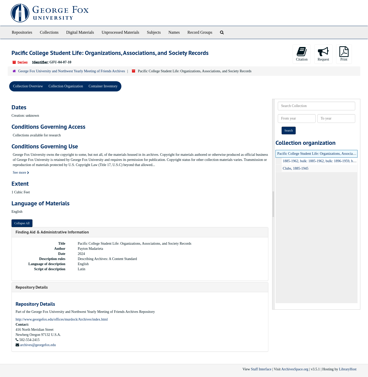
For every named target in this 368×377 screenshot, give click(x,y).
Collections (49, 32)
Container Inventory (103, 86)
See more (21, 172)
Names (174, 32)
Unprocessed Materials (120, 32)
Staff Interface (261, 369)
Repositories (22, 32)
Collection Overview (28, 86)
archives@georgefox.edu (38, 345)
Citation (301, 53)
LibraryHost (347, 369)
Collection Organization (66, 86)
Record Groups (199, 32)
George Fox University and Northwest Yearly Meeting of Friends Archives (71, 71)
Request (323, 53)
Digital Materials (80, 32)
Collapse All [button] (22, 223)
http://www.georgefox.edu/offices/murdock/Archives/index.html (62, 319)
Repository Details (32, 287)
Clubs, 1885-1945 (295, 168)
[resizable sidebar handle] (273, 204)
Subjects (154, 32)
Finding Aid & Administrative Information (52, 232)
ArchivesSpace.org (294, 369)
